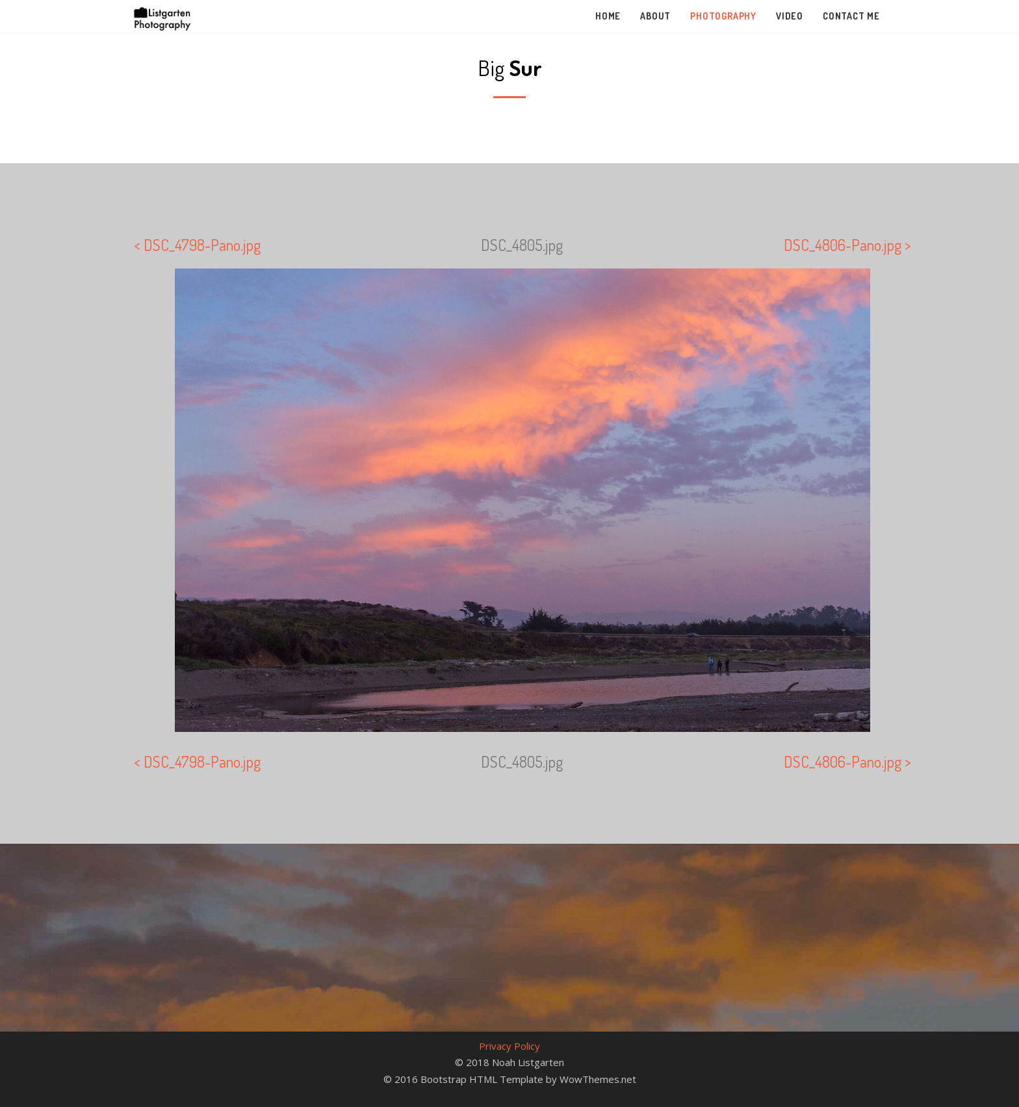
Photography (723, 15)
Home (608, 15)
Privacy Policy (509, 1045)
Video (789, 15)
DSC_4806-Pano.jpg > (847, 245)
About (655, 15)
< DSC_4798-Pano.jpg (197, 245)
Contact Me (851, 15)
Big (510, 67)
